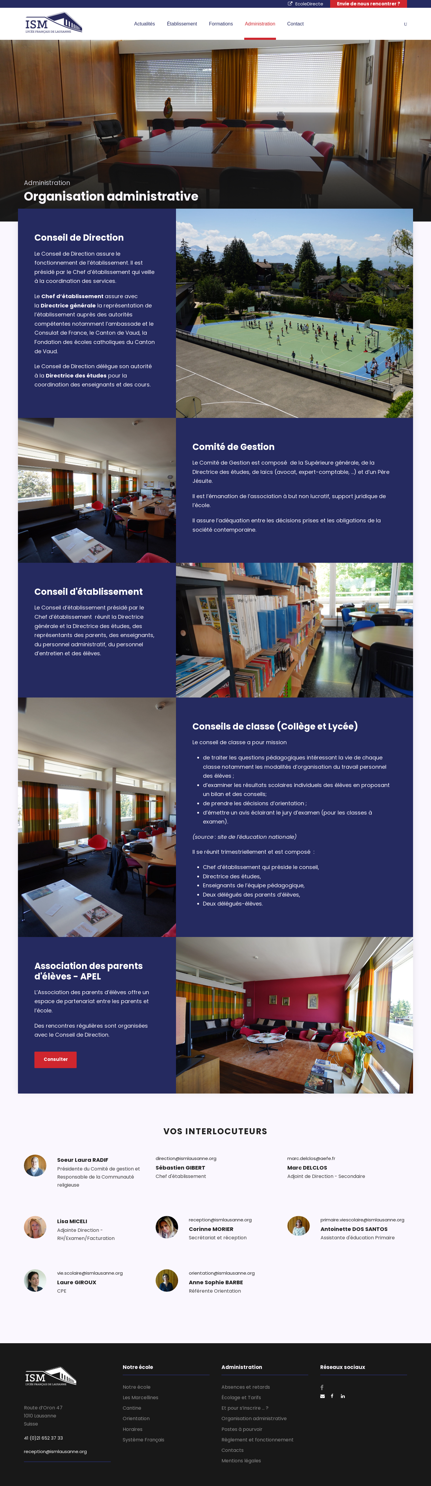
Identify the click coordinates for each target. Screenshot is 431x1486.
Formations (221, 23)
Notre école (137, 1387)
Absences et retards (245, 1387)
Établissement (182, 23)
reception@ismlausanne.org (220, 1223)
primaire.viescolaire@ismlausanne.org (362, 1223)
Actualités (144, 23)
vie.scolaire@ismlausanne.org (90, 1276)
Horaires (132, 1429)
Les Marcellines (140, 1397)
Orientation (136, 1418)
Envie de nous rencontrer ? (368, 4)
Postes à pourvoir (241, 1429)
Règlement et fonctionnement (257, 1439)
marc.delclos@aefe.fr (311, 1161)
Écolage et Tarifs (241, 1397)
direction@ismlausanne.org (186, 1161)
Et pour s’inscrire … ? (244, 1408)
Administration (260, 23)
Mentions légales (241, 1460)
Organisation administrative (254, 1418)
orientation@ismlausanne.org (222, 1276)
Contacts (232, 1450)
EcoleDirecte (305, 4)
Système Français (143, 1439)
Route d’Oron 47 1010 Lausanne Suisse (43, 1415)
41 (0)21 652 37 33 (43, 1438)
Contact (295, 23)
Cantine (132, 1408)
